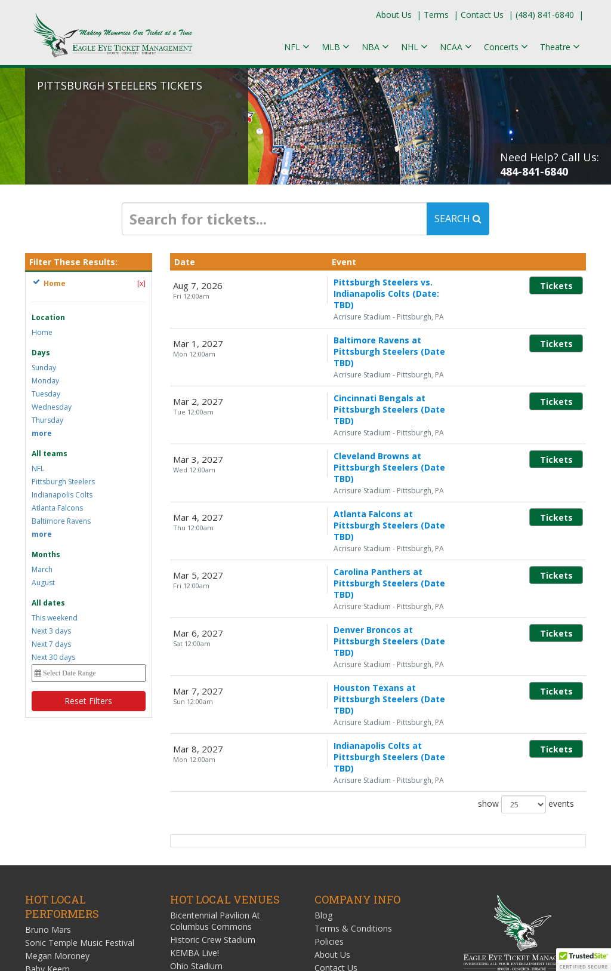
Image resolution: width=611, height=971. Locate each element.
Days (41, 353)
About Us (394, 14)
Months (46, 554)
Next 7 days (51, 644)
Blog (323, 767)
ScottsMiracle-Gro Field (215, 831)
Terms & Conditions (353, 780)
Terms (436, 14)
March (42, 569)
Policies (329, 794)
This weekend (55, 618)
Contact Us (482, 14)
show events (526, 638)
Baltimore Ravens (61, 521)
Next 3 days (51, 631)
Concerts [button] (506, 47)
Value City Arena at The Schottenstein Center (215, 850)
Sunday (44, 367)
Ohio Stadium (196, 818)
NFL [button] (297, 47)
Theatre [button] (560, 47)
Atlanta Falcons (57, 508)
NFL (38, 468)
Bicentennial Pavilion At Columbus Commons (215, 773)
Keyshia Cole (50, 834)
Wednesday (52, 407)
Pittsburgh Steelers (63, 482)
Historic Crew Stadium (212, 792)
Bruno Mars (48, 782)
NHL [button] (414, 47)
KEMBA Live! (194, 805)
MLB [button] (336, 47)
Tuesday (46, 394)
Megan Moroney (57, 808)
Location (48, 317)
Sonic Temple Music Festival (79, 795)
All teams (49, 453)
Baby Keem (47, 821)
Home (42, 332)
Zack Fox (42, 847)
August (43, 582)
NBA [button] (375, 47)
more (42, 433)
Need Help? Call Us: (549, 164)
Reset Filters (88, 700)
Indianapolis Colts (62, 495)
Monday (45, 381)
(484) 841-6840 (545, 14)
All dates (48, 603)
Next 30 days (53, 657)
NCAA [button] (456, 47)
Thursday (47, 420)
